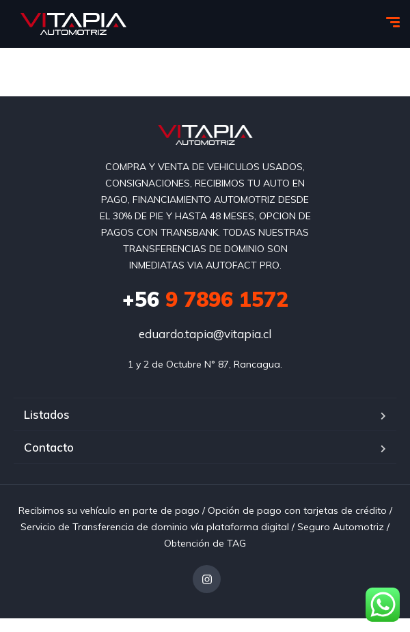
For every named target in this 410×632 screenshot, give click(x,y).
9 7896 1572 (205, 299)
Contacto (49, 447)
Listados (47, 414)
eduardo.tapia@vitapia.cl (205, 334)
